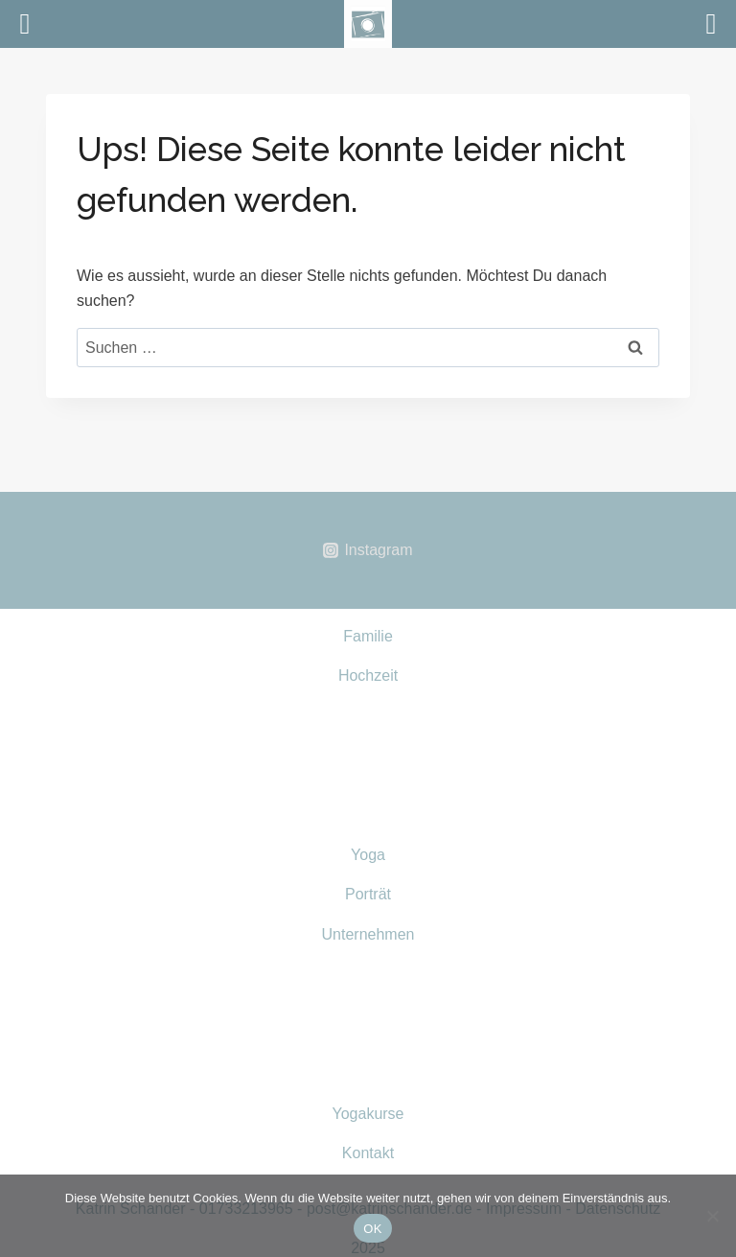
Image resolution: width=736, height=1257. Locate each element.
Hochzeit (368, 675)
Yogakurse (367, 1114)
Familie (368, 636)
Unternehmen (368, 934)
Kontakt (368, 1153)
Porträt (368, 894)
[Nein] (712, 1215)
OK (372, 1229)
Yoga (368, 855)
